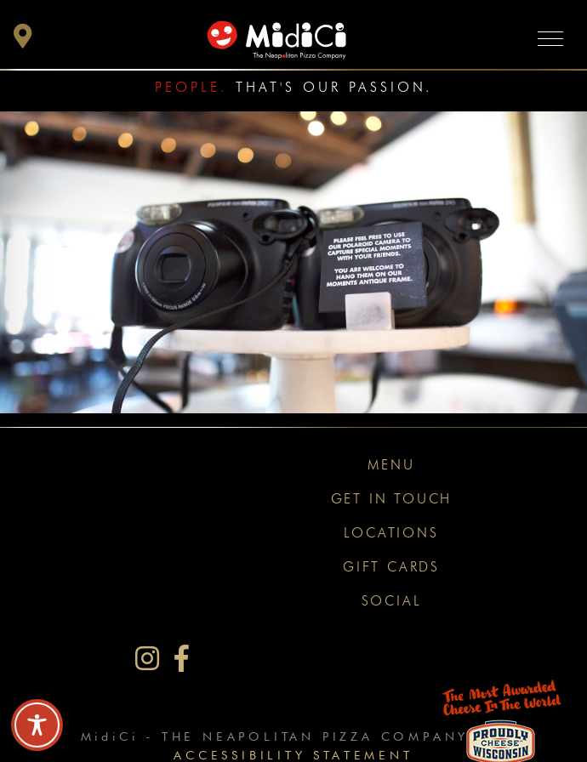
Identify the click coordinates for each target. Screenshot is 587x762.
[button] (23, 40)
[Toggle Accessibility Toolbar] (37, 725)
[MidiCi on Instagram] (147, 658)
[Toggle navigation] (550, 38)
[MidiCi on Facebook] (181, 658)
